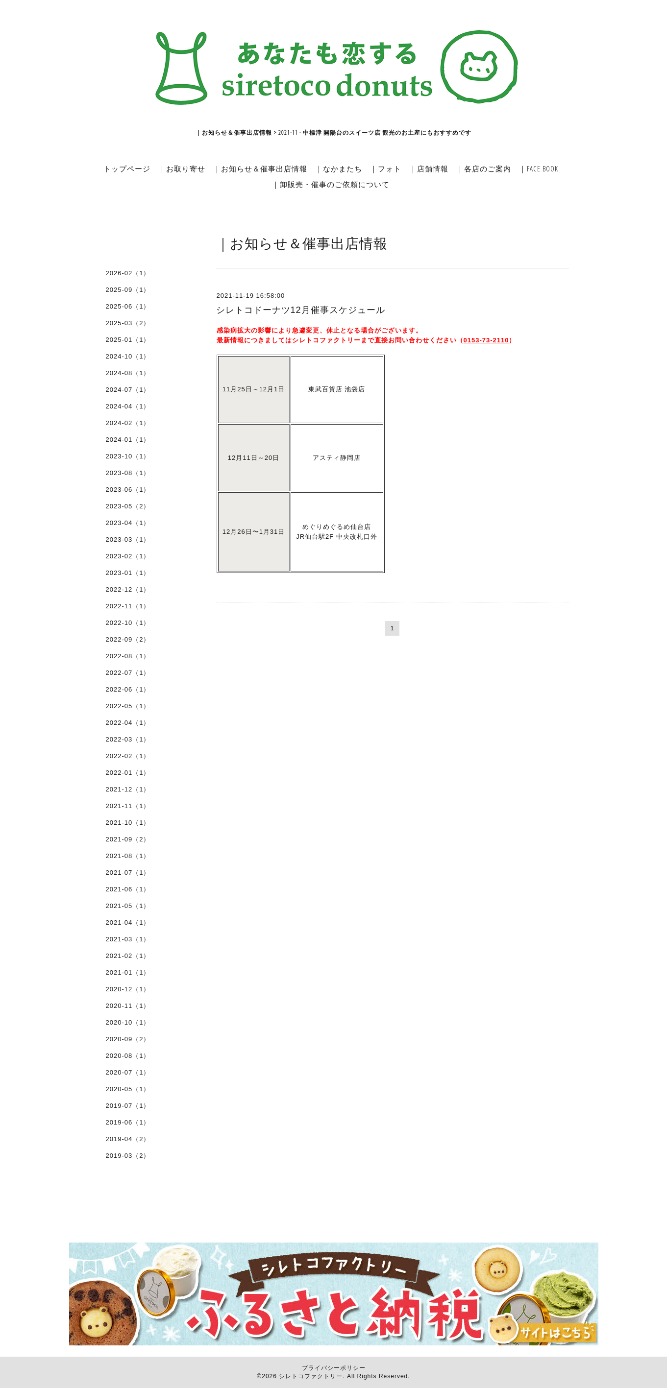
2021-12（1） (128, 789)
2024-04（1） (128, 406)
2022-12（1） (128, 589)
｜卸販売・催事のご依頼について (331, 184)
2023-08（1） (128, 473)
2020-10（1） (128, 1022)
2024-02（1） (128, 423)
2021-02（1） (128, 955)
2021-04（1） (128, 922)
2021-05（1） (128, 905)
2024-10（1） (128, 356)
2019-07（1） (128, 1105)
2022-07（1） (128, 672)
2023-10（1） (128, 456)
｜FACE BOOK (538, 168)
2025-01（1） (128, 339)
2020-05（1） (128, 1089)
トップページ (126, 168)
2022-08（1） (128, 656)
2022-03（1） (128, 739)
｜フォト (385, 168)
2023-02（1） (128, 556)
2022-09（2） (128, 639)
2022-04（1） (128, 722)
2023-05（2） (128, 506)
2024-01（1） (128, 439)
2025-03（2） (128, 323)
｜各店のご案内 (483, 168)
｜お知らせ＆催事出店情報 (260, 168)
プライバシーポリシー (334, 1367)
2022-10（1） (128, 622)
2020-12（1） (128, 989)
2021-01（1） (128, 972)
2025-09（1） (128, 289)
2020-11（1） (128, 1005)
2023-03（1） (128, 539)
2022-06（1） (128, 689)
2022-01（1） (128, 772)
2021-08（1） (128, 856)
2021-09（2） (128, 839)
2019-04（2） (128, 1139)
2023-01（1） (128, 572)
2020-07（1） (128, 1072)
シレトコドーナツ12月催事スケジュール (300, 310)
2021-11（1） (128, 806)
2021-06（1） (128, 889)
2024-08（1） (128, 373)
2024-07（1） (128, 389)
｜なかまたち (338, 168)
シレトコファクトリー (311, 1376)
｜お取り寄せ (181, 168)
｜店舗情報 (428, 168)
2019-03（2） (128, 1155)
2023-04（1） (128, 522)
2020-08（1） (128, 1055)
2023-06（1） (128, 489)
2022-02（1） (128, 756)
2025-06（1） (128, 306)
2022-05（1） (128, 706)
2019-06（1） (128, 1122)
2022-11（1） (128, 606)
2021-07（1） (128, 872)
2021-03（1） (128, 939)
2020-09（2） (128, 1039)
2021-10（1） (128, 822)
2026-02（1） (128, 273)
